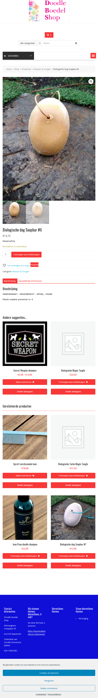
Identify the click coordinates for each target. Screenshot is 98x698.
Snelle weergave (25, 391)
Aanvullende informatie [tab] (30, 281)
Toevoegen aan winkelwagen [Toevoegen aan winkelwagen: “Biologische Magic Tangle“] (72, 382)
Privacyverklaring (54, 694)
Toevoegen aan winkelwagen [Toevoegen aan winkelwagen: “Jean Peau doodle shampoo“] (23, 556)
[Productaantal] (7, 254)
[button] (93, 55)
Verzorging (83, 618)
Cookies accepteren (49, 673)
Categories (11, 55)
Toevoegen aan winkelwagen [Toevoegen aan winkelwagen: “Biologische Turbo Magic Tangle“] (72, 475)
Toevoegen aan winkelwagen (26, 254)
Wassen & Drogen (20, 271)
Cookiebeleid (41, 694)
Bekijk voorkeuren (49, 688)
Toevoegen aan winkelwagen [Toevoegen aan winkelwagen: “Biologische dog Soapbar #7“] (72, 556)
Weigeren (49, 680)
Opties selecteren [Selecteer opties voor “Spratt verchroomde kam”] (23, 475)
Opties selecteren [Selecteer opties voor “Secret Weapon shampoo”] (23, 382)
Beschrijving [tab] (9, 281)
